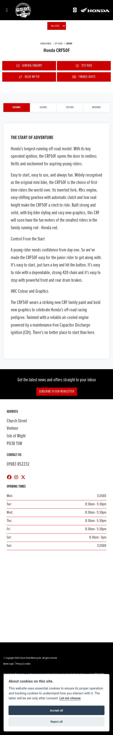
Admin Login (8, 664)
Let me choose (70, 698)
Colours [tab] (43, 107)
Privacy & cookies (23, 664)
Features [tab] (16, 107)
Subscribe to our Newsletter (56, 391)
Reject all (56, 721)
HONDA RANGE (45, 43)
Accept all (56, 710)
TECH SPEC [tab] (70, 107)
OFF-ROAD (59, 43)
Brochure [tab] (96, 107)
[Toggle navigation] (6, 10)
